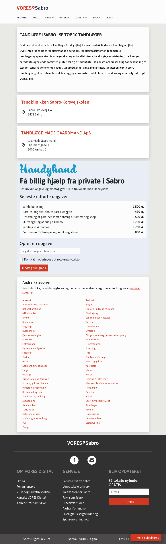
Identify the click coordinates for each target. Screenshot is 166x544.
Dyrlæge (90, 330)
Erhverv (49, 17)
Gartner (26, 357)
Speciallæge (29, 401)
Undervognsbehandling (34, 418)
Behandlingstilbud (31, 309)
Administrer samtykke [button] (31, 503)
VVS (24, 422)
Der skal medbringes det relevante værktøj (52, 259)
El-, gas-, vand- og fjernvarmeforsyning (106, 335)
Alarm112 (22, 17)
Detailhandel (93, 326)
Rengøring (91, 387)
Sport (96, 17)
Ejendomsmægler (31, 335)
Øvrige (26, 427)
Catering (90, 322)
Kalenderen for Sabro (76, 492)
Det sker (64, 17)
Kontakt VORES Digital (31, 497)
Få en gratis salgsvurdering (80, 514)
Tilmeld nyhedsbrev (146, 537)
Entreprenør (28, 344)
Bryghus (26, 317)
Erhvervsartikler (73, 503)
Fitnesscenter (93, 344)
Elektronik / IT (93, 339)
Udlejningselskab (31, 414)
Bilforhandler (29, 313)
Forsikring (91, 348)
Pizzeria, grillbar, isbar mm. (36, 383)
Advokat (26, 300)
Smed (89, 396)
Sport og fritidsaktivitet (98, 401)
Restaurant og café (32, 392)
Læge (25, 370)
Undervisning (92, 414)
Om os (21, 481)
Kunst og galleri (94, 361)
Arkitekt (90, 300)
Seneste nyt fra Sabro (76, 481)
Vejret (109, 17)
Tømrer (90, 409)
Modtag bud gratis (34, 268)
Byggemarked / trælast (98, 317)
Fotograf (27, 352)
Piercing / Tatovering (97, 379)
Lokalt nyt (81, 17)
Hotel (25, 361)
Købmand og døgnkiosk (34, 365)
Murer (89, 374)
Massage (27, 374)
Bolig (36, 17)
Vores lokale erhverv (76, 486)
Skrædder (90, 392)
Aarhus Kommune (74, 508)
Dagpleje (27, 326)
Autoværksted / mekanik (35, 304)
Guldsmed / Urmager (97, 357)
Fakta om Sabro (73, 497)
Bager (89, 304)
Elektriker (27, 339)
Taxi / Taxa (28, 409)
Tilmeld (129, 501)
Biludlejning (92, 313)
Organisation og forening (35, 379)
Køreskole (91, 365)
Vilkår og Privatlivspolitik (33, 492)
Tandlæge (91, 405)
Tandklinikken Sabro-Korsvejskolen (55, 102)
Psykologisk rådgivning (34, 387)
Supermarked (29, 405)
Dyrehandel (28, 330)
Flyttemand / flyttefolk (34, 348)
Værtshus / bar (93, 422)
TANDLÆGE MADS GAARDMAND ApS (56, 132)
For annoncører (27, 486)
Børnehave (28, 322)
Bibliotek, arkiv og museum (100, 309)
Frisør (88, 352)
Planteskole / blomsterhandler (102, 383)
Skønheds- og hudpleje (34, 396)
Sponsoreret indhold (76, 519)
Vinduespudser (93, 418)
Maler (89, 370)
